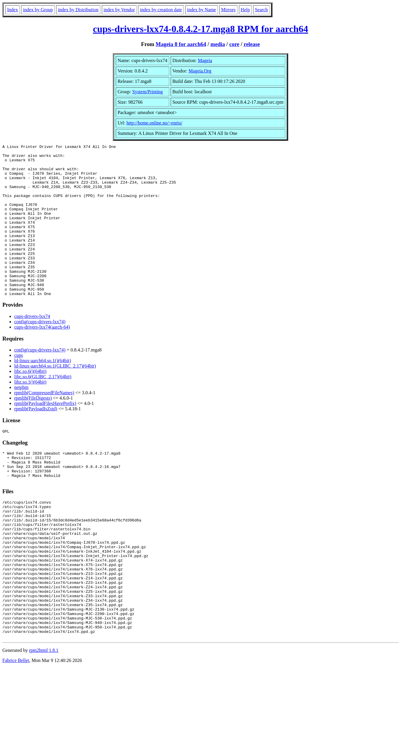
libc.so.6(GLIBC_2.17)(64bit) (42, 406)
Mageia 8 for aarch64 (181, 44)
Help (245, 9)
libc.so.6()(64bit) (30, 401)
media (217, 44)
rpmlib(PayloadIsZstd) (35, 439)
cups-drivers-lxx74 (32, 346)
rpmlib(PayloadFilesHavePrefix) (45, 433)
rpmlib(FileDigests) (33, 428)
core (234, 44)
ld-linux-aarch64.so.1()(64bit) (42, 390)
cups (18, 385)
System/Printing (147, 91)
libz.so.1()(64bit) (30, 412)
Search (261, 9)
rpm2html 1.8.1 (43, 715)
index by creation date (161, 9)
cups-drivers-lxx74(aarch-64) (42, 357)
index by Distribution (78, 9)
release (252, 44)
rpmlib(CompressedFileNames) (44, 422)
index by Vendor (119, 9)
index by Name (201, 9)
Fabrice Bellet (15, 725)
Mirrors (228, 9)
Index (12, 9)
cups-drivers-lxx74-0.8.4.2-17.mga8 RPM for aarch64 (200, 28)
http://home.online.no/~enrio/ (154, 122)
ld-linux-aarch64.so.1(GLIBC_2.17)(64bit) (55, 396)
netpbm (21, 417)
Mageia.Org (199, 70)
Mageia (205, 60)
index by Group (38, 9)
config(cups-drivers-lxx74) (39, 351)
